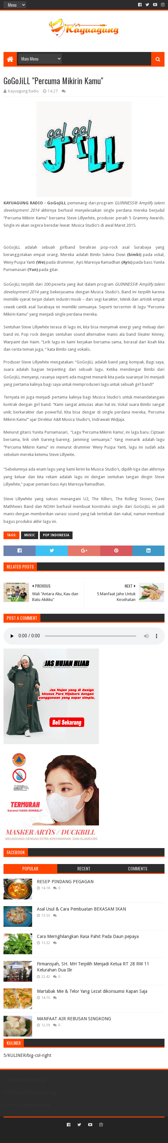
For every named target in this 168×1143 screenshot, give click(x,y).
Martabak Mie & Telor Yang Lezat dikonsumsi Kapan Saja (92, 991)
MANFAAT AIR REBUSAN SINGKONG (74, 1018)
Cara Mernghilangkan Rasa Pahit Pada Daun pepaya (88, 936)
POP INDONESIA (56, 535)
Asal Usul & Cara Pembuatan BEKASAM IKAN (81, 909)
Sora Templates (74, 1135)
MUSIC (29, 535)
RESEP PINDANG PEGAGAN (65, 881)
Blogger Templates (111, 1135)
